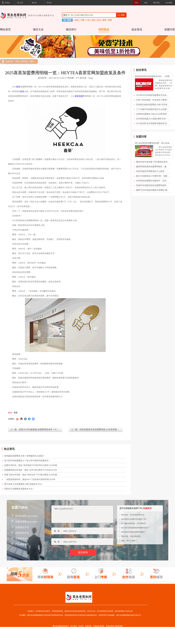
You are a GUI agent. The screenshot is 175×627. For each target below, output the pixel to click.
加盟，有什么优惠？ (129, 541)
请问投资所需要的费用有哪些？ (133, 532)
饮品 (99, 20)
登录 (136, 3)
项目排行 (71, 29)
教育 (104, 20)
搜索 (121, 15)
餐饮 (32, 62)
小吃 (88, 20)
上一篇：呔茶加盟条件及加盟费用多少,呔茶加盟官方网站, (97, 429)
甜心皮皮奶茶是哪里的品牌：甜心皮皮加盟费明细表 (153, 143)
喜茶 (18, 87)
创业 (22, 91)
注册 (145, 3)
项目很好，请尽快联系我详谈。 (133, 515)
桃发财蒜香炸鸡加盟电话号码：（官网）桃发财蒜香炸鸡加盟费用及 (153, 76)
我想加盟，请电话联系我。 (131, 536)
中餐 (82, 20)
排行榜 (49, 3)
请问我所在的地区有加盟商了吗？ (134, 519)
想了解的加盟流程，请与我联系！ (134, 523)
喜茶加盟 (79, 96)
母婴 (110, 20)
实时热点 (104, 29)
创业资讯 (136, 29)
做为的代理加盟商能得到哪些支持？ (135, 528)
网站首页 (5, 29)
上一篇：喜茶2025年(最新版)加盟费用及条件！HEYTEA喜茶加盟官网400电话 (36, 429)
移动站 (6, 2)
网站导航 (156, 3)
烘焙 (93, 20)
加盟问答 (169, 29)
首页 (20, 2)
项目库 (34, 3)
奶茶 (77, 20)
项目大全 (38, 29)
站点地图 (169, 3)
